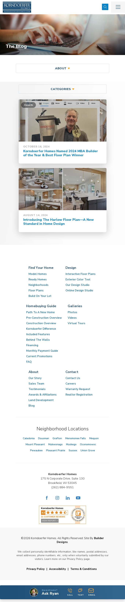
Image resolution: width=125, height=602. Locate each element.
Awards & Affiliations (43, 394)
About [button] (61, 68)
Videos (72, 318)
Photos (72, 312)
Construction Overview (41, 323)
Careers (71, 383)
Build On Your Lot (40, 296)
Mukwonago (55, 444)
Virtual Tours (76, 323)
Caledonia (29, 438)
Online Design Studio (79, 290)
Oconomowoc (88, 444)
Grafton (57, 438)
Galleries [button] (75, 306)
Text (81, 592)
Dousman (43, 438)
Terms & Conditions (83, 569)
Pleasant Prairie (55, 450)
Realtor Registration (79, 394)
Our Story (35, 378)
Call (70, 592)
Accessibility (57, 569)
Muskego (71, 444)
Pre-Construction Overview (44, 318)
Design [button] (71, 268)
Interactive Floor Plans (81, 274)
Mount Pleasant (35, 444)
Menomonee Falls (75, 438)
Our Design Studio (77, 285)
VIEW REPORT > (50, 520)
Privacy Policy (36, 569)
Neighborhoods (38, 285)
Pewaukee (36, 450)
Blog (32, 405)
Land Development (41, 400)
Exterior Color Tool (78, 279)
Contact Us (73, 378)
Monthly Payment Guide (42, 351)
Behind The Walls (38, 340)
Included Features (38, 334)
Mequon (94, 438)
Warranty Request (78, 389)
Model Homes (38, 274)
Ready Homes (38, 279)
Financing (32, 345)
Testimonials (37, 389)
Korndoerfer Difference (41, 329)
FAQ (29, 362)
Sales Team (36, 383)
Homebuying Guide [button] (41, 306)
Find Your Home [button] (41, 268)
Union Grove (88, 450)
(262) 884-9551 (62, 487)
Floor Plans (36, 290)
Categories (61, 89)
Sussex (73, 450)
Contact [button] (72, 372)
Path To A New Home (40, 312)
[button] (105, 7)
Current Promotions (39, 356)
